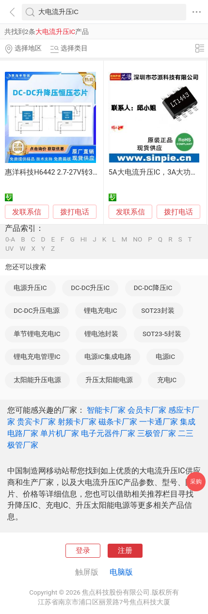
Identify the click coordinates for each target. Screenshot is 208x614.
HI (83, 239)
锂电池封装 (101, 334)
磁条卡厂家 (117, 421)
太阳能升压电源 (37, 380)
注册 (125, 550)
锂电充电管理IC (37, 356)
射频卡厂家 (77, 421)
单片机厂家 (59, 433)
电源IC (166, 356)
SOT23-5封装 (162, 334)
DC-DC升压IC (90, 287)
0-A (10, 239)
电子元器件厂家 (108, 433)
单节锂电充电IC (37, 334)
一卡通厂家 (158, 421)
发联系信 (26, 212)
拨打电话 (74, 212)
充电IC (167, 380)
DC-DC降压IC (153, 287)
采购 (196, 481)
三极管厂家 (156, 433)
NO (137, 239)
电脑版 (121, 572)
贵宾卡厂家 (36, 421)
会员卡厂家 (147, 410)
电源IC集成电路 (107, 356)
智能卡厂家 (106, 410)
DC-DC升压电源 (37, 310)
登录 (83, 550)
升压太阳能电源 (109, 380)
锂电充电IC (100, 310)
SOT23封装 (158, 310)
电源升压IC (30, 287)
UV (9, 248)
